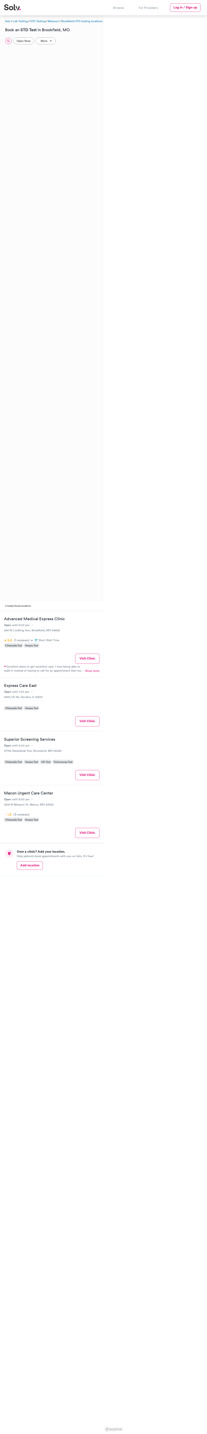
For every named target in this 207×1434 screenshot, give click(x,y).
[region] (155, 724)
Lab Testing (20, 21)
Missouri (53, 21)
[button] (145, 62)
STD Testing (37, 21)
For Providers (148, 8)
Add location (29, 865)
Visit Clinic (87, 658)
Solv (8, 21)
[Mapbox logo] (114, 1429)
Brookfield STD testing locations (81, 21)
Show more (92, 671)
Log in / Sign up (185, 7)
